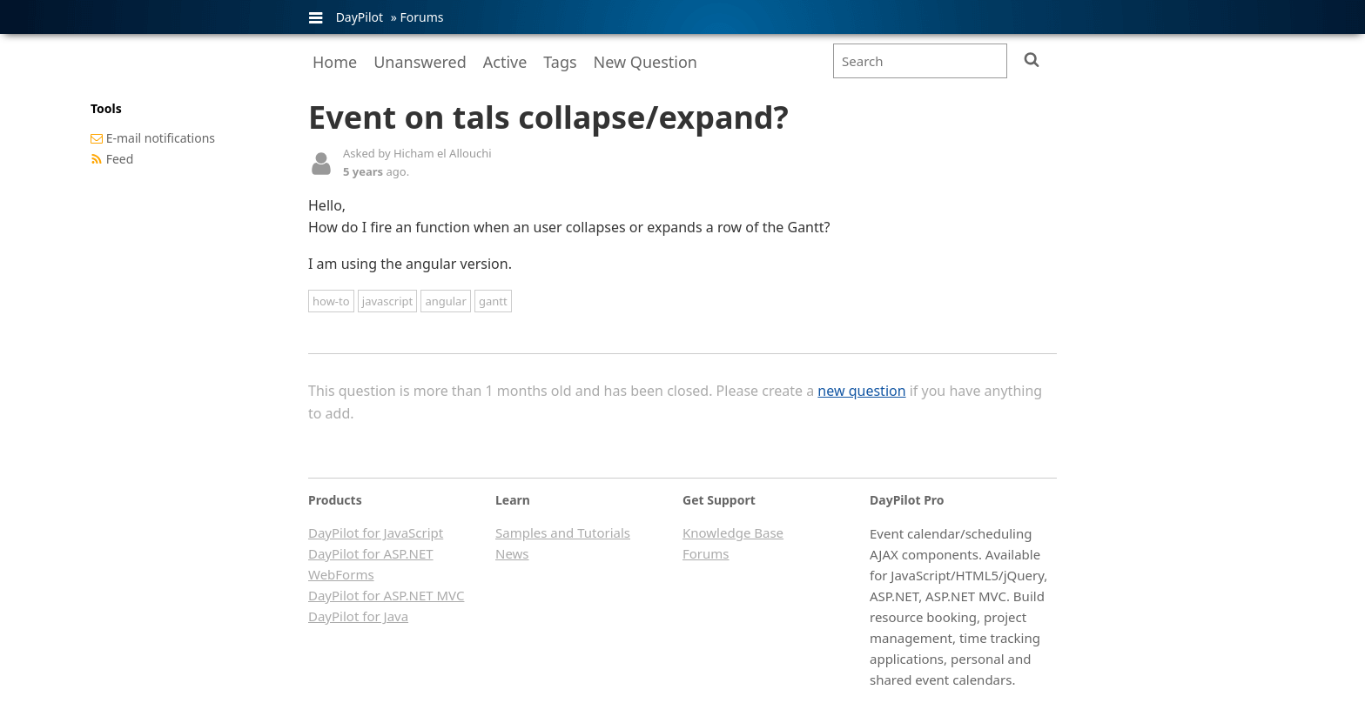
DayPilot (359, 17)
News (512, 553)
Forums (421, 17)
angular (445, 301)
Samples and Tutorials (562, 532)
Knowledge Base (732, 532)
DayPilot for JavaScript (375, 532)
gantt (493, 301)
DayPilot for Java (358, 616)
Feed (120, 159)
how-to (331, 301)
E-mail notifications (160, 138)
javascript (387, 301)
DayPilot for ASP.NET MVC (386, 595)
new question (861, 390)
